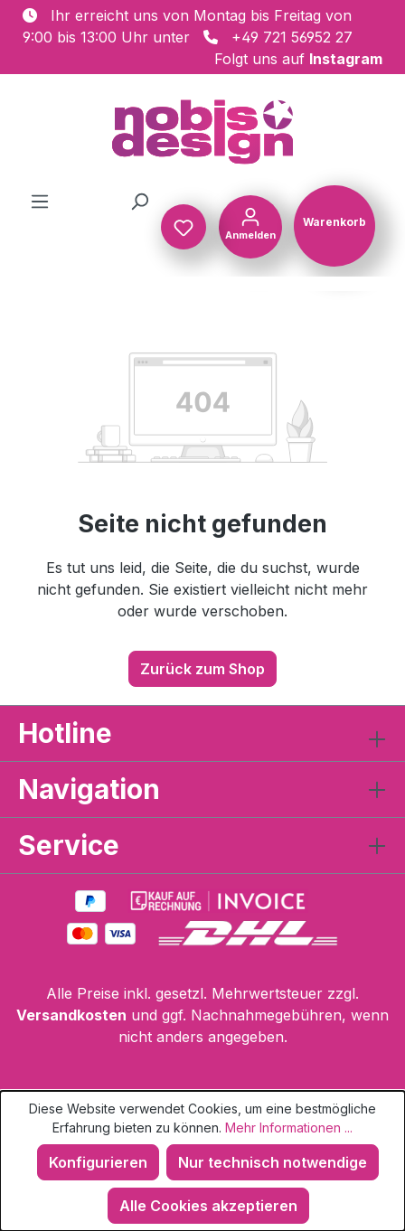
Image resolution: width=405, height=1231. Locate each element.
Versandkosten (71, 1015)
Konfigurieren (98, 1162)
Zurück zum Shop (202, 669)
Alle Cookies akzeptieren (208, 1206)
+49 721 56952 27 (292, 37)
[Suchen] (139, 201)
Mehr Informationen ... (289, 1127)
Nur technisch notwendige (272, 1162)
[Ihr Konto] (250, 225)
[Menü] (39, 201)
